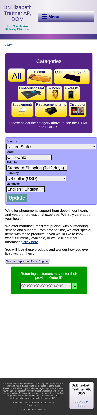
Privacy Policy (33, 405)
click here (30, 242)
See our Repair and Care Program (27, 261)
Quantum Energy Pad (71, 76)
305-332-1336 (81, 403)
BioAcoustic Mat (31, 92)
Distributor (78, 109)
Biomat (40, 76)
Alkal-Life (71, 92)
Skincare (54, 92)
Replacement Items (51, 109)
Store (9, 45)
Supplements (22, 109)
